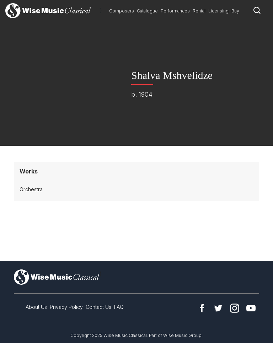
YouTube (251, 308)
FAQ (119, 307)
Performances (175, 11)
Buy (235, 11)
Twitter (218, 308)
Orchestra (31, 189)
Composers (121, 11)
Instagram (234, 308)
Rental (199, 11)
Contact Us (98, 307)
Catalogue (147, 11)
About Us (36, 307)
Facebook (202, 308)
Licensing (218, 11)
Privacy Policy (66, 307)
